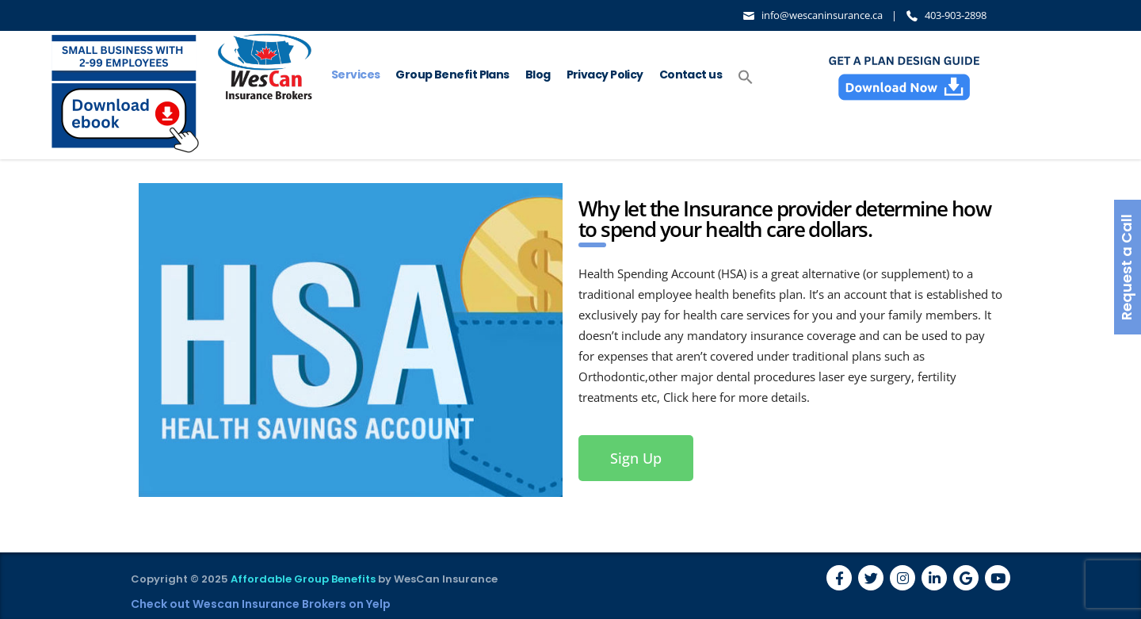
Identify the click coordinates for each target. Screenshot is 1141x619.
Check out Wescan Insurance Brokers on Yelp (261, 604)
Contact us (690, 74)
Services (355, 74)
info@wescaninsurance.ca (822, 15)
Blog (538, 74)
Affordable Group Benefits (303, 579)
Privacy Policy (605, 74)
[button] (745, 77)
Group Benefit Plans (452, 74)
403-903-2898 (955, 15)
